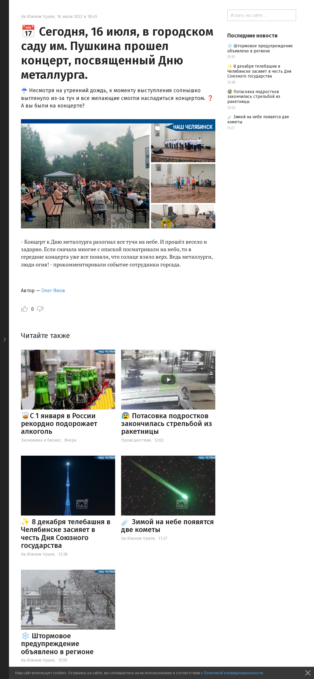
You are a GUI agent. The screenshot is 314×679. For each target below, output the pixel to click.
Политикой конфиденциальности (233, 673)
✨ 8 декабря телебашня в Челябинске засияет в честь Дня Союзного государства (65, 534)
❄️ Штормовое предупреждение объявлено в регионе (57, 644)
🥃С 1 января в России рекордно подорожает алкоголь (59, 424)
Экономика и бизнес (41, 440)
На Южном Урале (38, 16)
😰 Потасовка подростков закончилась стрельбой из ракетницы (166, 424)
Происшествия (136, 440)
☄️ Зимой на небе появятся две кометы (167, 526)
